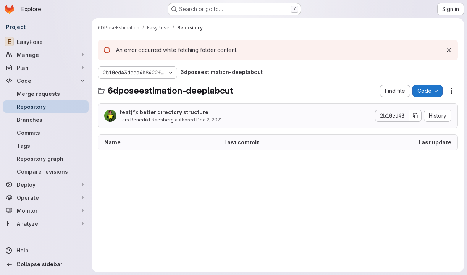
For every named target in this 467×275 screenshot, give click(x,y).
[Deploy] (46, 184)
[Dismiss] (448, 50)
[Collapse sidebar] (46, 264)
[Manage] (46, 55)
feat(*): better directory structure (164, 112)
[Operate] (46, 197)
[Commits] (46, 132)
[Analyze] (46, 223)
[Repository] (46, 106)
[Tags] (46, 145)
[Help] (46, 250)
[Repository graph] (46, 158)
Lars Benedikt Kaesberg (147, 120)
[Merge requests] (46, 93)
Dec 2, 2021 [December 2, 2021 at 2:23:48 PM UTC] (209, 120)
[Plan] (46, 67)
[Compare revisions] (46, 171)
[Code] (46, 80)
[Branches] (46, 119)
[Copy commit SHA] (415, 116)
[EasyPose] (46, 42)
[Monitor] (46, 210)
